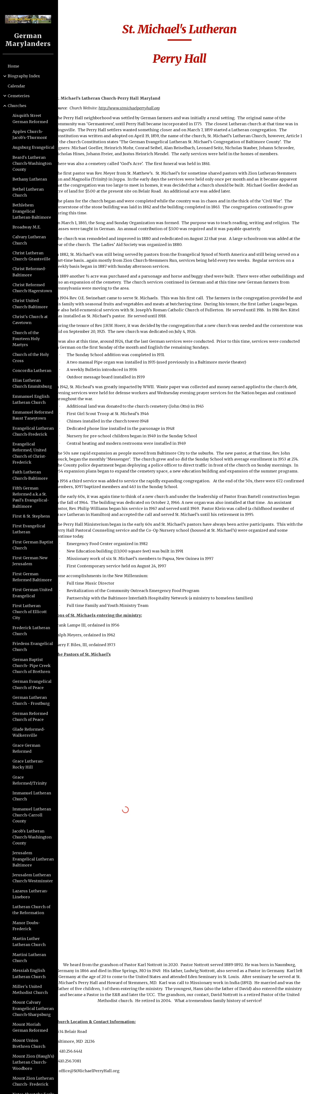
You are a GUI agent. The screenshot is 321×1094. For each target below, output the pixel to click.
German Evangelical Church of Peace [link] (33, 684)
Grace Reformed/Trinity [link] (31, 780)
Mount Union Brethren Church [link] (30, 1043)
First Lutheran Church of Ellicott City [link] (31, 611)
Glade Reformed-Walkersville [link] (30, 732)
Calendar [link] (18, 86)
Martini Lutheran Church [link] (31, 957)
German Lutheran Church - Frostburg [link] (33, 700)
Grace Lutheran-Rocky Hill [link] (30, 764)
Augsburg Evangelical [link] (35, 147)
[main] (190, 46)
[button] (315, 6)
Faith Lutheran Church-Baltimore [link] (32, 475)
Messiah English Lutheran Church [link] (30, 973)
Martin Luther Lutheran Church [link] (30, 941)
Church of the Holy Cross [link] (32, 357)
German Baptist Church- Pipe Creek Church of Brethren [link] (33, 665)
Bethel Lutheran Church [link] (30, 192)
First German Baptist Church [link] (34, 545)
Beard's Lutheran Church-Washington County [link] (33, 163)
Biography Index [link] (26, 76)
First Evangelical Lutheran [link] (30, 529)
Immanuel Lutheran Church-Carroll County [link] (33, 815)
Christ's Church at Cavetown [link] (32, 319)
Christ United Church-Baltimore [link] (32, 303)
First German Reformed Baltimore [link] (34, 576)
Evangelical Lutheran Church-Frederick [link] (35, 431)
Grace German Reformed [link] (28, 748)
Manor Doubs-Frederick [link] (28, 925)
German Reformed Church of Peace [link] (32, 716)
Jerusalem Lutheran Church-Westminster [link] (34, 877)
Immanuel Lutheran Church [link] (33, 796)
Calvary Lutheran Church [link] (31, 239)
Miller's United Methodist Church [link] (32, 989)
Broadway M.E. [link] (28, 227)
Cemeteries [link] (21, 95)
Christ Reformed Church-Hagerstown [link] (34, 287)
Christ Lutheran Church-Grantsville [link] (33, 256)
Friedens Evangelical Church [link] (34, 646)
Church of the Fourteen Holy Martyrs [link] (28, 338)
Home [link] (15, 66)
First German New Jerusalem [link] (32, 560)
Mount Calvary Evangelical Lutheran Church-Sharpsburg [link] (35, 1008)
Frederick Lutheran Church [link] (33, 630)
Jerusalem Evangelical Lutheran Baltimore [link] (35, 858)
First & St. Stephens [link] (33, 516)
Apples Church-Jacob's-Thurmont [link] (31, 134)
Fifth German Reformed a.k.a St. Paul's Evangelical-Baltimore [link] (32, 497)
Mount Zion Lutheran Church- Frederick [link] (35, 1081)
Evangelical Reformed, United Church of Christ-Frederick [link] (31, 453)
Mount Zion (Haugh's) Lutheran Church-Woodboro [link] (35, 1062)
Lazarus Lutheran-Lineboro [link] (32, 894)
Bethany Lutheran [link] (31, 179)
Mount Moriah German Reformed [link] (32, 1027)
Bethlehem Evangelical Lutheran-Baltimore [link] (33, 211)
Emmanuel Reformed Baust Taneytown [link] (34, 415)
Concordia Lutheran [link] (33, 370)
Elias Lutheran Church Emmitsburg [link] (34, 383)
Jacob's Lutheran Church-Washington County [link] (33, 837)
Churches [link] (19, 105)
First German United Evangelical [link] (34, 592)
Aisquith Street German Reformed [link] (32, 118)
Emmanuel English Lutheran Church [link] (32, 399)
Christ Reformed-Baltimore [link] (31, 271)
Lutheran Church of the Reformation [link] (33, 909)
